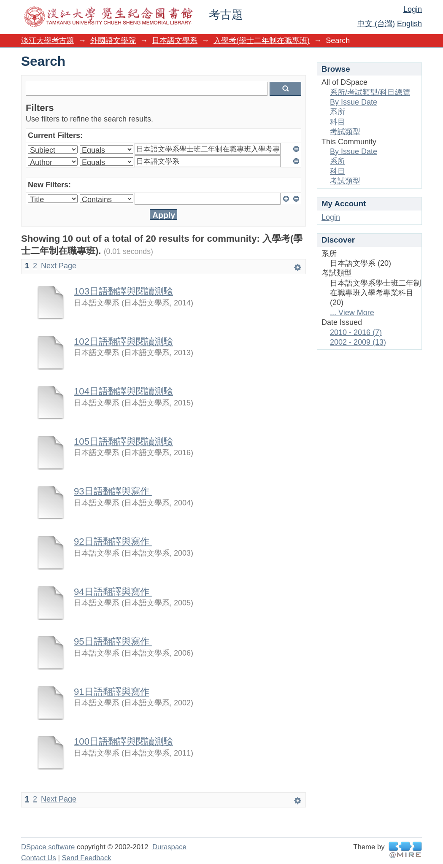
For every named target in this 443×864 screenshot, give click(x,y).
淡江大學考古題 (47, 40)
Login (412, 9)
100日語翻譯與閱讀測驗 (123, 741)
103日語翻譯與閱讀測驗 (123, 291)
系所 (337, 112)
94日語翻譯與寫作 (113, 591)
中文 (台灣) (376, 23)
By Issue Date (353, 102)
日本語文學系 (174, 40)
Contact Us (38, 858)
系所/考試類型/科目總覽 (370, 92)
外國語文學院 (113, 40)
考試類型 (345, 131)
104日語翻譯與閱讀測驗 (123, 391)
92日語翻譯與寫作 (113, 541)
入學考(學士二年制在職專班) (261, 40)
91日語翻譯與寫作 (111, 691)
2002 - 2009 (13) (358, 342)
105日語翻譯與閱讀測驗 (123, 441)
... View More (352, 312)
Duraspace (169, 847)
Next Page (58, 266)
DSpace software (48, 847)
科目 (337, 122)
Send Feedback (86, 858)
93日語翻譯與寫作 (113, 491)
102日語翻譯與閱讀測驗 (123, 341)
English (409, 23)
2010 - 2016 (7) (356, 332)
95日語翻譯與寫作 (113, 641)
